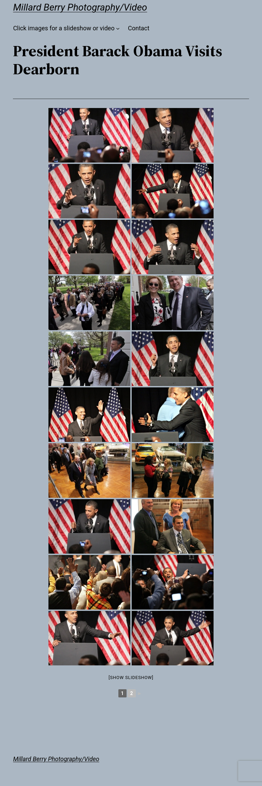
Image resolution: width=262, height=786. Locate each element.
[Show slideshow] (130, 677)
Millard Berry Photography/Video (80, 7)
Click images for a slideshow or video (63, 28)
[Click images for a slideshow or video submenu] (118, 28)
